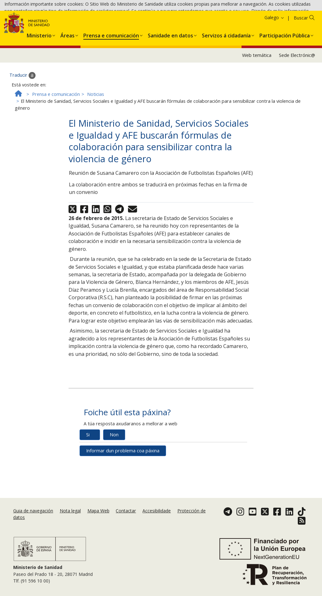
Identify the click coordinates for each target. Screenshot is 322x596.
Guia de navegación (33, 518)
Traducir (22, 111)
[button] (39, 70)
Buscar (301, 54)
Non (114, 470)
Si (88, 470)
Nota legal (70, 518)
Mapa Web (98, 518)
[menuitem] (39, 70)
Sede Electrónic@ (297, 91)
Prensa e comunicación (56, 130)
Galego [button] (274, 53)
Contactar (126, 518)
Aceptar (165, 22)
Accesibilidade (156, 518)
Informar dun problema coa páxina (122, 486)
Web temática (256, 91)
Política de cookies (132, 22)
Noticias (95, 130)
